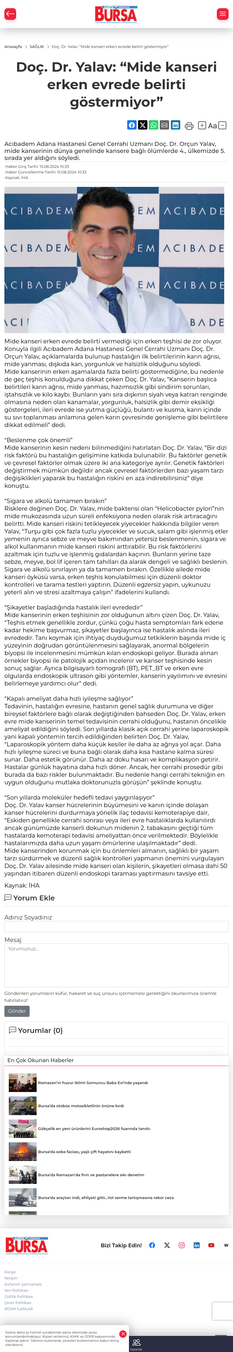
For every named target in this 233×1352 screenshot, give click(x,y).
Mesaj (12, 940)
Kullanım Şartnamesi (23, 1285)
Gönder (17, 1011)
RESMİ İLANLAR (18, 1309)
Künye (10, 1272)
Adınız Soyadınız (28, 917)
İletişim (11, 1279)
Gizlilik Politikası (18, 1297)
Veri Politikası (16, 1291)
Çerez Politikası (17, 1303)
